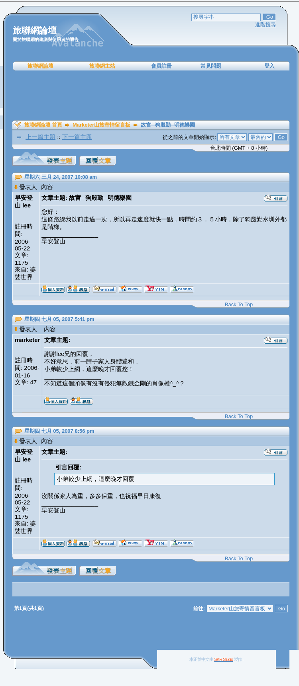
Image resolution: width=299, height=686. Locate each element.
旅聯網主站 (102, 66)
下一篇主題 (77, 136)
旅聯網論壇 (40, 66)
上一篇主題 (40, 136)
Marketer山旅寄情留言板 (101, 125)
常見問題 (211, 66)
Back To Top (239, 304)
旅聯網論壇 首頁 (43, 125)
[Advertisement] (151, 95)
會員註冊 (161, 66)
